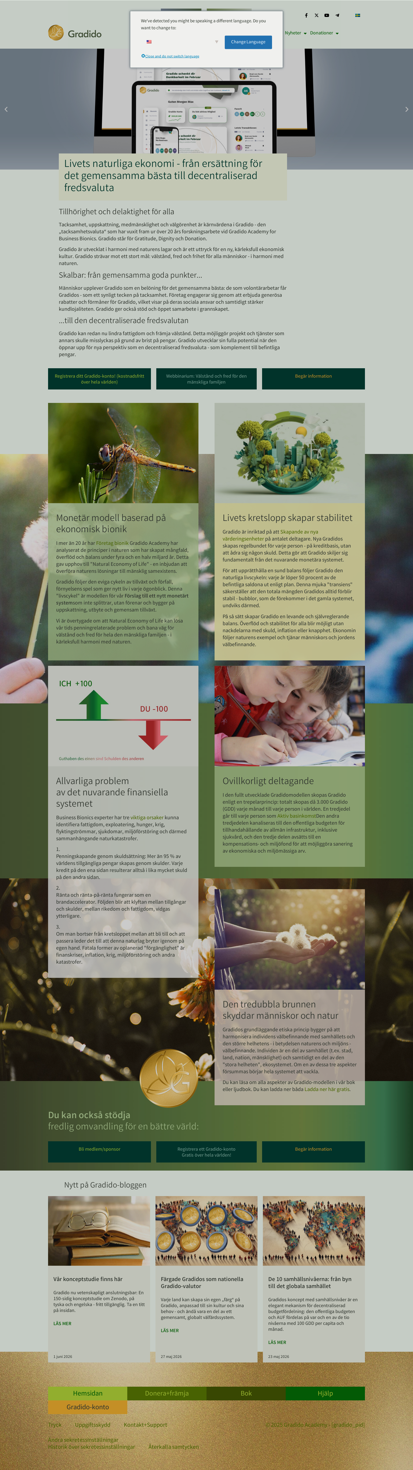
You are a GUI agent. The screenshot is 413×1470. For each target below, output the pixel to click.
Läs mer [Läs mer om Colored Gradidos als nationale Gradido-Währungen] (170, 1331)
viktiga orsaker (147, 818)
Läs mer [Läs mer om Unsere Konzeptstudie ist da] (62, 1324)
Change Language (248, 42)
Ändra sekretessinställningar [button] (83, 1440)
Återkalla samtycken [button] (173, 1447)
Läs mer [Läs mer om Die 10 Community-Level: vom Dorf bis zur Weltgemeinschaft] (277, 1342)
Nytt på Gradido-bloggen (105, 1186)
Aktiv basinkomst (296, 816)
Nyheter (296, 33)
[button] (6, 109)
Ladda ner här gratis (327, 1090)
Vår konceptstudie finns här (87, 1280)
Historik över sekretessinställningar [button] (91, 1447)
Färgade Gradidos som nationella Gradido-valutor (202, 1283)
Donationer (324, 33)
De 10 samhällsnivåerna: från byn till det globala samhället (310, 1283)
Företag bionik (112, 544)
